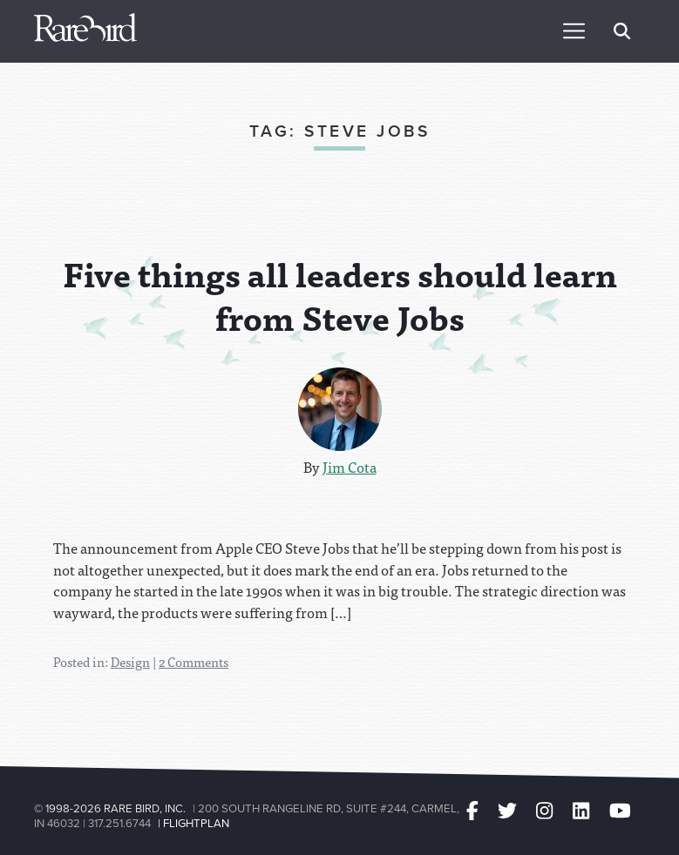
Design (130, 661)
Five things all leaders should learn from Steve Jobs (340, 295)
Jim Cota (350, 466)
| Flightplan (193, 823)
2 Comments (193, 661)
